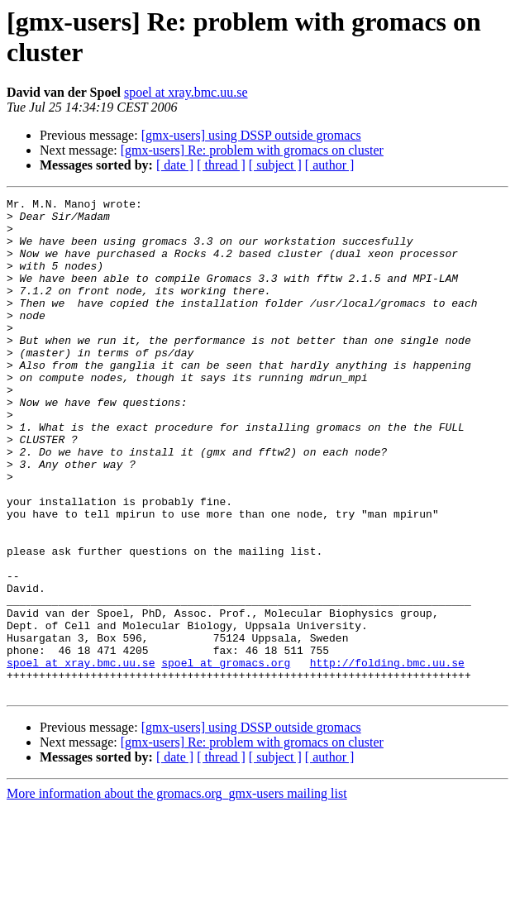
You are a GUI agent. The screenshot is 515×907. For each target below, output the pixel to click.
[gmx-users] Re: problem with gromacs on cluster (252, 150)
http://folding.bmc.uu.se (387, 756)
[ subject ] (275, 165)
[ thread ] (221, 165)
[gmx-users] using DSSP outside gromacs (251, 135)
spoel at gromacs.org (225, 756)
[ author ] (330, 165)
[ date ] (174, 165)
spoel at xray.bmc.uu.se (186, 92)
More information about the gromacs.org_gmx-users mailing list (177, 893)
